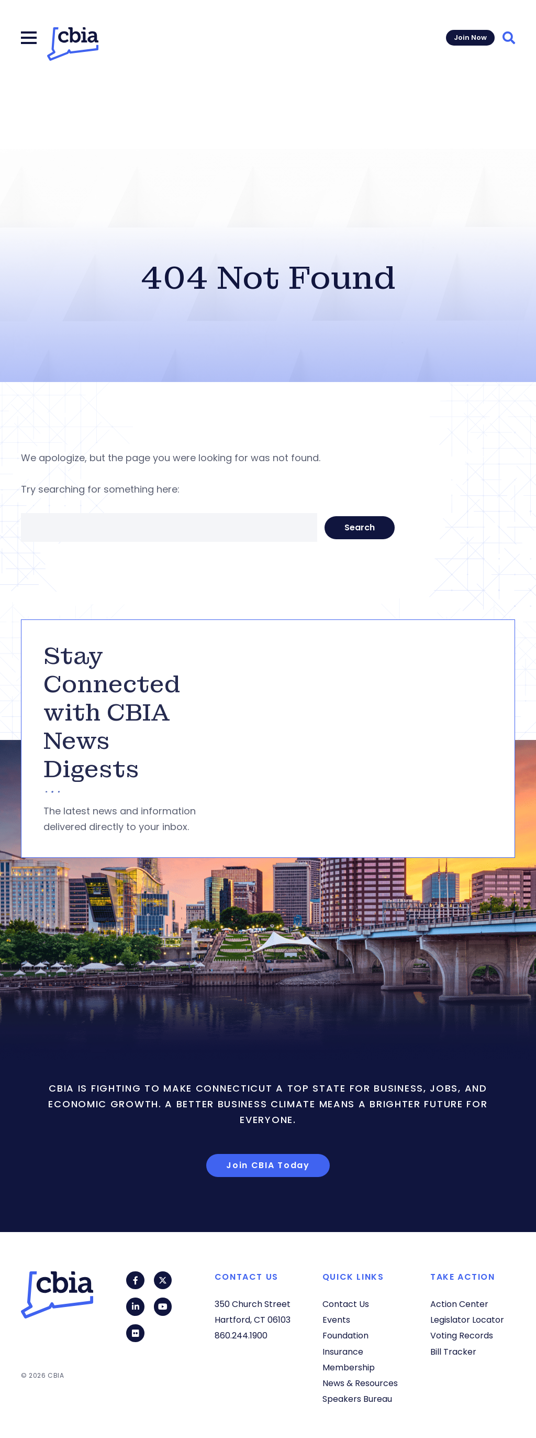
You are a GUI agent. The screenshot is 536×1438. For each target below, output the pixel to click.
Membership (348, 1367)
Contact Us (345, 1304)
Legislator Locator (467, 1320)
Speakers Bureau (357, 1399)
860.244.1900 (241, 1336)
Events (336, 1320)
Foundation (345, 1336)
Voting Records (461, 1336)
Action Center (459, 1304)
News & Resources (360, 1383)
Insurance (342, 1352)
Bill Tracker (453, 1352)
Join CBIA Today (268, 1165)
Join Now (470, 37)
